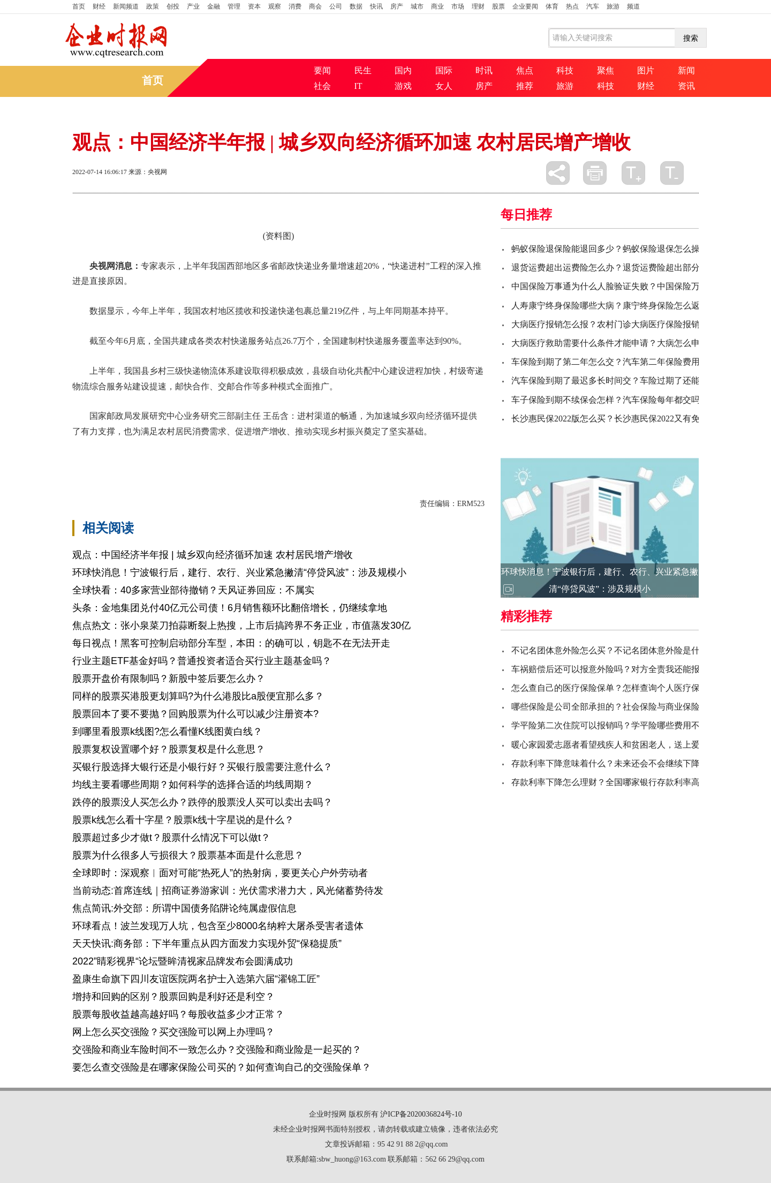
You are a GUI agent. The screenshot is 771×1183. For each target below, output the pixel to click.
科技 (564, 70)
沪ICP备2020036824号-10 (421, 1114)
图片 (645, 70)
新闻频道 (126, 6)
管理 (234, 6)
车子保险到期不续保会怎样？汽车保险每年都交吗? (607, 399)
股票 (498, 6)
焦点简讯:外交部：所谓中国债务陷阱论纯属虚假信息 (184, 908)
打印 (595, 173)
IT (358, 86)
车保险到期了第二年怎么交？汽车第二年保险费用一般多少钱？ (631, 361)
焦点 (524, 70)
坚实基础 (162, 450)
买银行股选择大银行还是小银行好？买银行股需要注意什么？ (202, 767)
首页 (78, 6)
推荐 (524, 86)
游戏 (403, 86)
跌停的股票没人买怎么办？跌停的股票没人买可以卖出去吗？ (202, 802)
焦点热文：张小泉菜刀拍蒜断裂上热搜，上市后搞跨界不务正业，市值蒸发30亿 (241, 625)
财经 (99, 6)
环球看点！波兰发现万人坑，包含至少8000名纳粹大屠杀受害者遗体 (218, 926)
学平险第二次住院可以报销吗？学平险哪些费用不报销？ (618, 725)
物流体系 (199, 450)
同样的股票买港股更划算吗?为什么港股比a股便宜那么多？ (198, 696)
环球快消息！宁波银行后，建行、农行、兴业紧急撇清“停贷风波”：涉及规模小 (239, 572)
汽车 (592, 6)
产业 (193, 6)
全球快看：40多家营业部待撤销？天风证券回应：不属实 (193, 590)
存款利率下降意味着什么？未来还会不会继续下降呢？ (614, 763)
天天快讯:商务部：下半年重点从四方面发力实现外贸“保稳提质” (207, 943)
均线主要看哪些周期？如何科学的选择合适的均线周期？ (192, 784)
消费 (295, 6)
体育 (552, 6)
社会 (322, 86)
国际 (443, 70)
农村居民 (126, 450)
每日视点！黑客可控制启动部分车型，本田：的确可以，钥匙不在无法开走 (231, 643)
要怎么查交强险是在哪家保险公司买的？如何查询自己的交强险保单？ (221, 1067)
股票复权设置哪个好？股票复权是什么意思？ (168, 749)
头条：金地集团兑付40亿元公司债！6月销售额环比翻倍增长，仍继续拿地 (229, 607)
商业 (437, 6)
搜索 (690, 38)
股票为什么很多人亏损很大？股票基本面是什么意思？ (188, 855)
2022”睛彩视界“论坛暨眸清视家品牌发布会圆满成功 (182, 961)
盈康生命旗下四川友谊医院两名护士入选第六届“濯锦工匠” (196, 979)
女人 (443, 86)
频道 (633, 6)
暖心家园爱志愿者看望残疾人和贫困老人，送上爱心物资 (618, 744)
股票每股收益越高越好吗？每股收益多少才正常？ (178, 1014)
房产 (396, 6)
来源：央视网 (147, 172)
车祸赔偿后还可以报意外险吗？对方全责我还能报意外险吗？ (627, 669)
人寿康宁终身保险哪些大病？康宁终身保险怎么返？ (609, 305)
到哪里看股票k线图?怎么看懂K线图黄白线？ (167, 731)
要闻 (322, 70)
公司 (335, 6)
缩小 (672, 173)
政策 (152, 6)
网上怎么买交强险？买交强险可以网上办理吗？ (173, 1032)
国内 (403, 70)
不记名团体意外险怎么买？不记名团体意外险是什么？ (614, 650)
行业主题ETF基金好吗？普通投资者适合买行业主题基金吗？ (201, 660)
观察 (274, 6)
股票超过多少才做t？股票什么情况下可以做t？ (171, 837)
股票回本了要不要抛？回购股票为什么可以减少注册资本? (195, 714)
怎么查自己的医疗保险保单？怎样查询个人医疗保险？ (614, 687)
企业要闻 (525, 6)
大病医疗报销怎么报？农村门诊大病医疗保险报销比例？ (618, 324)
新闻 (686, 70)
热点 (572, 6)
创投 (173, 6)
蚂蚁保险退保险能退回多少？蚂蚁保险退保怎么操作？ (614, 248)
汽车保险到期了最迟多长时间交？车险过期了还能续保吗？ (622, 380)
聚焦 (605, 70)
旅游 (613, 6)
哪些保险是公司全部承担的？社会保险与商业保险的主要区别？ (631, 706)
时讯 (484, 70)
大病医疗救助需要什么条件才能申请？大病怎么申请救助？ (622, 343)
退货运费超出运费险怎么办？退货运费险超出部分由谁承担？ (627, 267)
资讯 (686, 86)
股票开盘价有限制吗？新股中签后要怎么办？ (168, 678)
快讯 (376, 6)
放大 (633, 173)
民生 (363, 70)
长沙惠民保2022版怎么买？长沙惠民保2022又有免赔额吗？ (622, 418)
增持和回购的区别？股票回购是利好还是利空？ (173, 996)
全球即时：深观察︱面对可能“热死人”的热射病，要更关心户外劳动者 (220, 873)
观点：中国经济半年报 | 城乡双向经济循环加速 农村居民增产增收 (212, 554)
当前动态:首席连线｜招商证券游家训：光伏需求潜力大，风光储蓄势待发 (227, 890)
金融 (213, 6)
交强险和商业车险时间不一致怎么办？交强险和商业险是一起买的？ (216, 1049)
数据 (356, 6)
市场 (457, 6)
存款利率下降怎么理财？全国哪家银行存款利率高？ (609, 782)
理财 (478, 6)
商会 (315, 6)
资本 (254, 6)
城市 (417, 6)
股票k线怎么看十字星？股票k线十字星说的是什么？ (183, 820)
